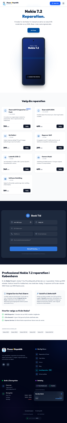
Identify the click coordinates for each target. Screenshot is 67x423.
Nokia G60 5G (49, 332)
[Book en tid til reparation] (55, 3)
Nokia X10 (40, 332)
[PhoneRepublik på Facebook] (3, 364)
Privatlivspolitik (38, 410)
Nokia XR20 (14, 332)
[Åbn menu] (63, 3)
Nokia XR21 (6, 332)
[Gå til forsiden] (10, 3)
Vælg (26, 126)
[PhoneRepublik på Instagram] (8, 364)
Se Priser (33, 30)
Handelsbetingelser (29, 410)
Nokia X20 (32, 332)
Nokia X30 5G (23, 332)
